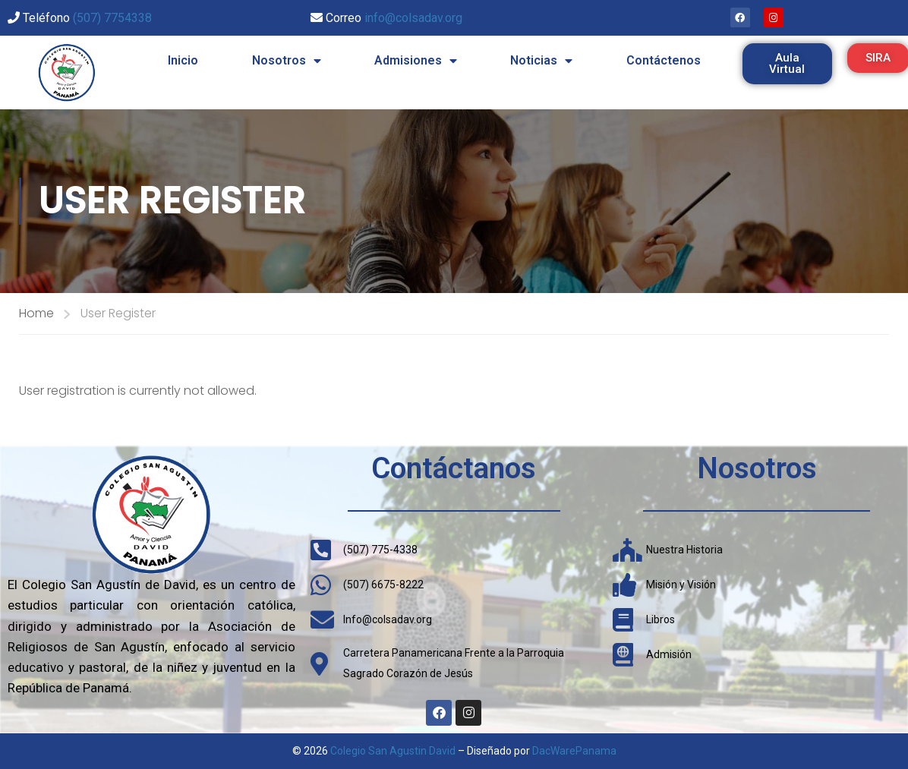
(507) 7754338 (112, 18)
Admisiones (415, 60)
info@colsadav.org (413, 18)
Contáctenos (663, 60)
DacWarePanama (574, 751)
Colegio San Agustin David (393, 751)
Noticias (541, 60)
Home (36, 313)
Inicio (183, 60)
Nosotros (286, 60)
